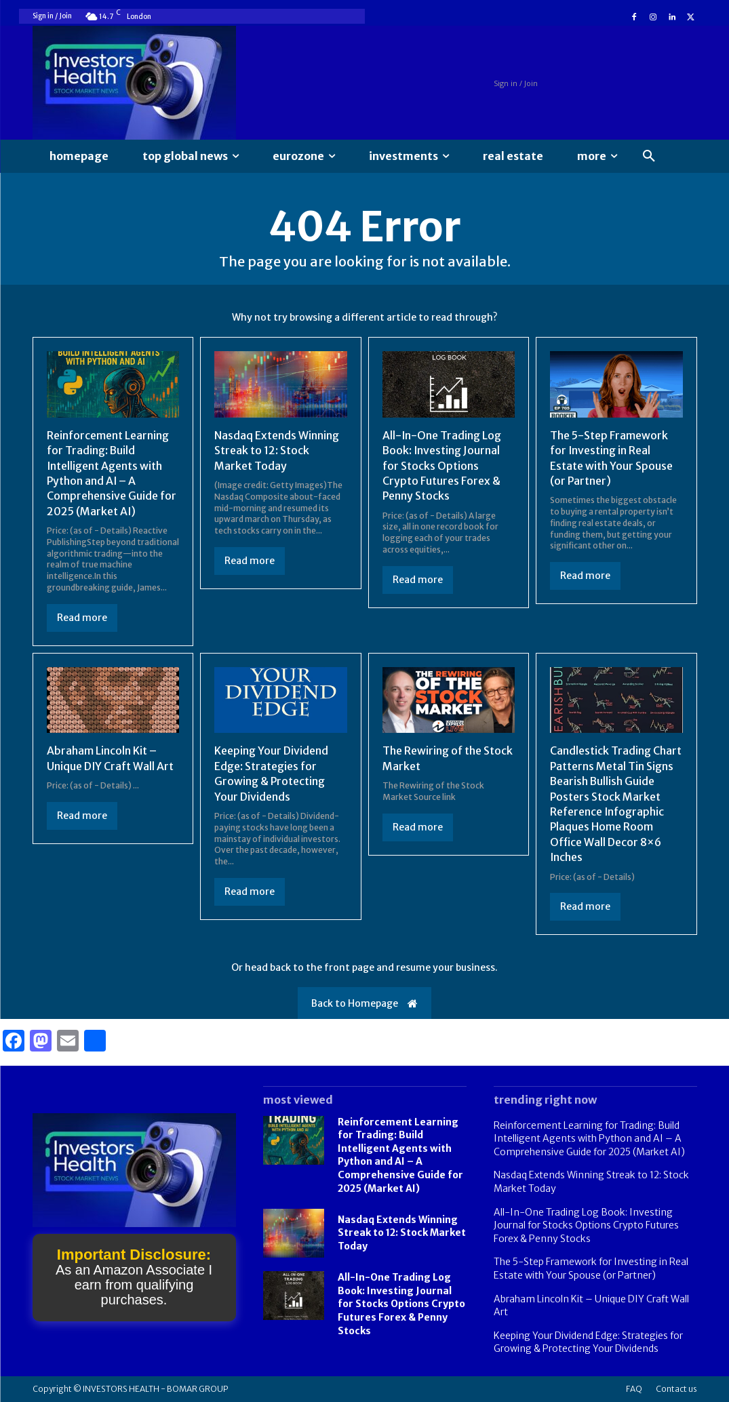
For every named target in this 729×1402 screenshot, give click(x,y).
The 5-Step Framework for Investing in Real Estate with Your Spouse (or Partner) (591, 1268)
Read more (82, 618)
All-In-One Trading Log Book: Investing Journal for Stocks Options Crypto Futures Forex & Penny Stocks (442, 465)
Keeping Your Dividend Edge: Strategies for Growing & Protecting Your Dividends (588, 1342)
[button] (649, 157)
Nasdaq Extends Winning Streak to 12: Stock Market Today (276, 450)
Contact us (676, 1389)
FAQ (634, 1389)
